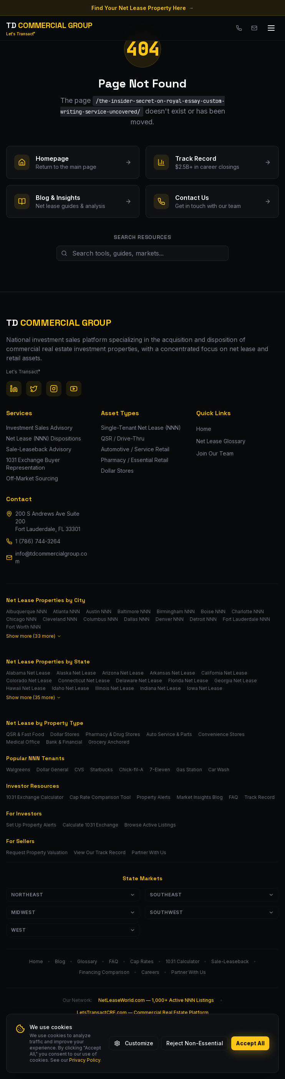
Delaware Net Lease (139, 680)
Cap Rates (142, 961)
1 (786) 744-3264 (37, 541)
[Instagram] (53, 388)
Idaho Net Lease (70, 688)
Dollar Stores (65, 734)
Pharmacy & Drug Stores (113, 734)
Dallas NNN (136, 619)
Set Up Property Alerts (31, 825)
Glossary (87, 961)
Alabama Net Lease (28, 673)
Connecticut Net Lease (84, 680)
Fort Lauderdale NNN (246, 619)
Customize (133, 1043)
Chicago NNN (21, 619)
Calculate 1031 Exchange (90, 825)
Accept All (250, 1043)
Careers (150, 972)
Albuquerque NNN (26, 611)
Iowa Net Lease (204, 688)
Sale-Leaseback (230, 961)
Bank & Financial (64, 742)
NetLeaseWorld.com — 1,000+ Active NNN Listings (156, 1000)
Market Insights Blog (200, 797)
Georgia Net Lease (235, 680)
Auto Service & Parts (169, 734)
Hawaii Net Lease (26, 688)
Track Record (259, 797)
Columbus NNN (100, 619)
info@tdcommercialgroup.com (51, 557)
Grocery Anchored (108, 742)
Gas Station (189, 769)
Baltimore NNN (134, 611)
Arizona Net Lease (123, 673)
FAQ (233, 797)
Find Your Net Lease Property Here (142, 8)
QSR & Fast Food (25, 734)
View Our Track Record (100, 852)
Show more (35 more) (33, 697)
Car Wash (218, 769)
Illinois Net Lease (114, 688)
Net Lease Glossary (220, 441)
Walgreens (18, 769)
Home (203, 429)
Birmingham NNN (176, 611)
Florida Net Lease (188, 680)
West (73, 930)
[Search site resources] (142, 253)
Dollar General (52, 769)
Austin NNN (98, 611)
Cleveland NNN (60, 619)
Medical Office (23, 742)
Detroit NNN (203, 619)
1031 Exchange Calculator (34, 797)
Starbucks (101, 769)
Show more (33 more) (33, 636)
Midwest (73, 912)
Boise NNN (213, 611)
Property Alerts (154, 797)
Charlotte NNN (248, 611)
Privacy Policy (84, 1060)
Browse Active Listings (150, 825)
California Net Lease (224, 673)
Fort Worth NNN (23, 627)
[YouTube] (73, 388)
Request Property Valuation (37, 852)
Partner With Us (149, 852)
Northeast (73, 895)
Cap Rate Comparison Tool (100, 797)
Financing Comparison (104, 972)
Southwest (212, 912)
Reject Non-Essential (194, 1043)
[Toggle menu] (271, 28)
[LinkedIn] (14, 388)
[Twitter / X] (33, 388)
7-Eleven (159, 769)
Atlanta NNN (66, 611)
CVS (79, 769)
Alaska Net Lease (76, 673)
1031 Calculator (182, 961)
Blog (60, 961)
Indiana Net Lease (160, 688)
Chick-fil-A (131, 769)
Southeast (212, 895)
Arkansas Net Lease (172, 673)
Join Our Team (215, 453)
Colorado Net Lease (29, 680)
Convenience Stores (221, 734)
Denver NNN (170, 619)
